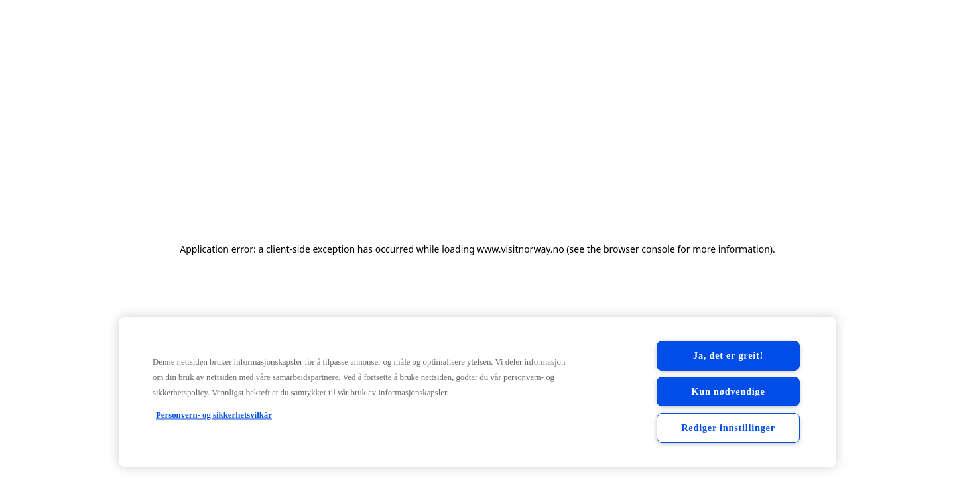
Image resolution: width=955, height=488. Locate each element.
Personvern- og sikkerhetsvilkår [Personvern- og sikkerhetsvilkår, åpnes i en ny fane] (214, 415)
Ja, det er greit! (728, 355)
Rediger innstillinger (728, 427)
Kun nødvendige (728, 391)
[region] (477, 392)
